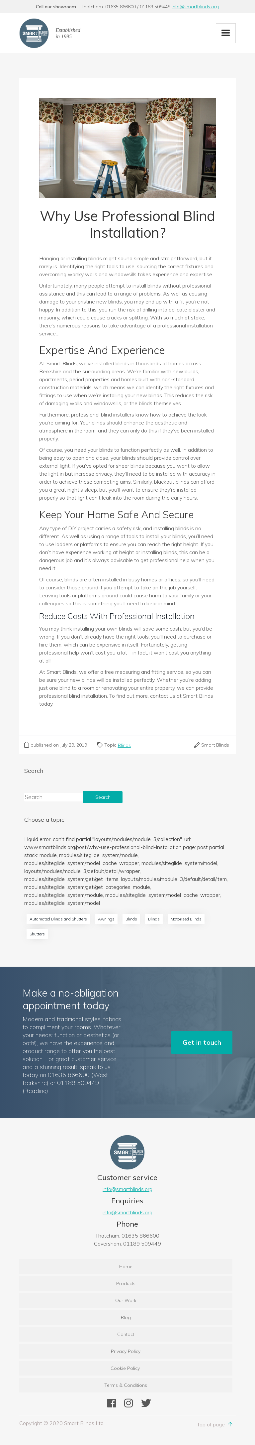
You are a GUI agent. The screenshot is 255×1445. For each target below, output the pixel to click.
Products (125, 1283)
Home (125, 1266)
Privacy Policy (125, 1351)
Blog (126, 1317)
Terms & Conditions (125, 1385)
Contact (125, 1334)
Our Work (125, 1300)
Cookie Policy (126, 1368)
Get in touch (202, 1042)
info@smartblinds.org (195, 7)
